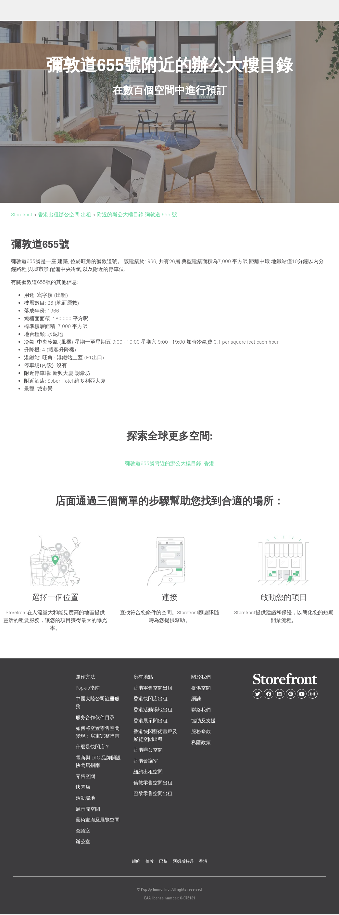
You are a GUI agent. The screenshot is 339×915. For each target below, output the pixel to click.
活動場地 (85, 798)
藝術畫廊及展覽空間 (97, 820)
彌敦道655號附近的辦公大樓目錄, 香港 (169, 463)
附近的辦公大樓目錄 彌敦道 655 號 (137, 214)
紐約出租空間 (148, 772)
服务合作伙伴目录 (95, 718)
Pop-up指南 (88, 688)
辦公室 (83, 842)
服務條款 (201, 732)
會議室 (83, 831)
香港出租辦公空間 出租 (64, 214)
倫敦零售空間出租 (152, 783)
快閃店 (83, 788)
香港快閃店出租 (150, 699)
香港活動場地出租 (152, 710)
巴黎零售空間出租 (152, 794)
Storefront (21, 214)
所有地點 (143, 677)
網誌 (196, 699)
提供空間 (201, 688)
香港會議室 (145, 761)
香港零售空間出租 (152, 688)
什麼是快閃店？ (93, 747)
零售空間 (85, 777)
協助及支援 (203, 721)
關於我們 (201, 677)
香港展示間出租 (150, 721)
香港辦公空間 (148, 751)
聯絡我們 (201, 710)
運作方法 (85, 677)
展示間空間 (88, 809)
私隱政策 (201, 743)
